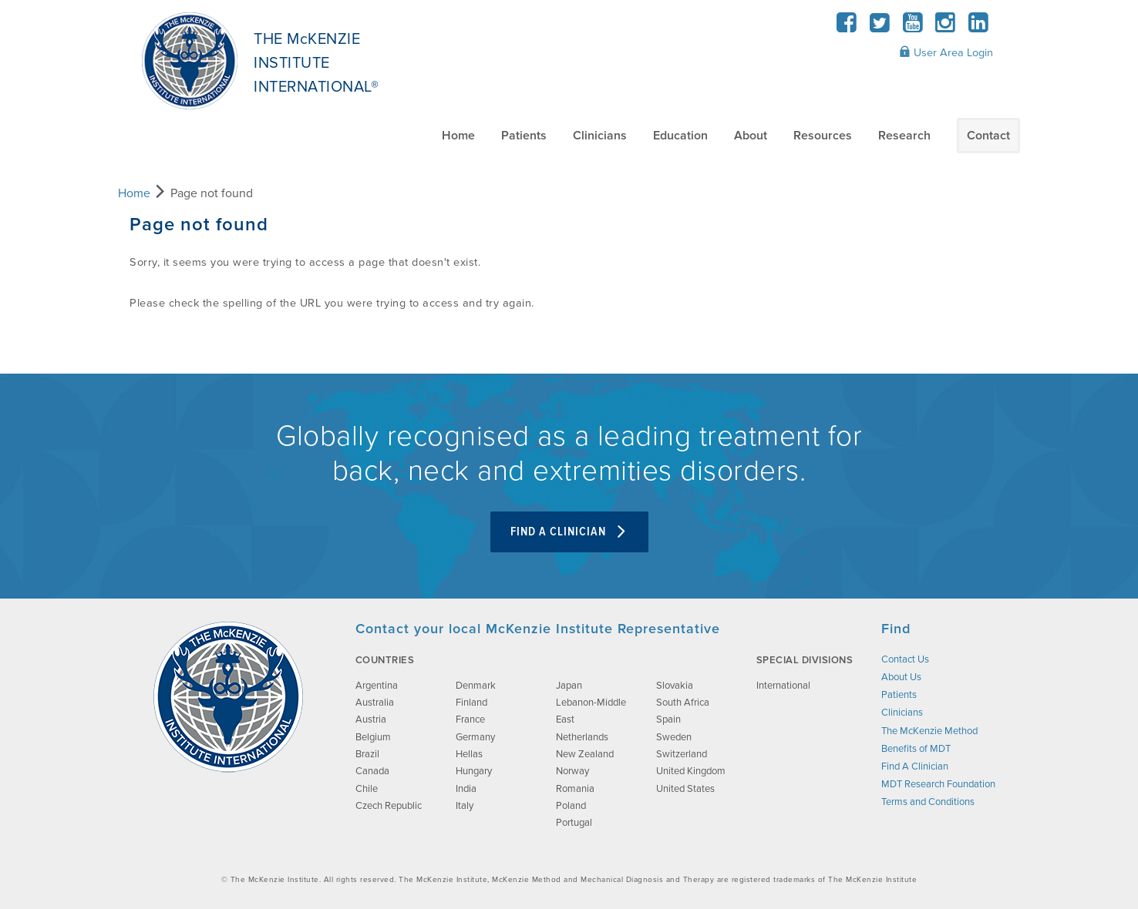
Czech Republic (388, 806)
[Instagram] (946, 27)
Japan (569, 685)
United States (685, 789)
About (750, 135)
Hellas (469, 754)
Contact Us (905, 659)
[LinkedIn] (978, 27)
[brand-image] (228, 697)
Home (458, 135)
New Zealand (585, 754)
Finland (471, 702)
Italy (464, 806)
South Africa (682, 702)
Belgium (373, 737)
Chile (366, 789)
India (466, 789)
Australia (374, 702)
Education (680, 135)
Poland (571, 806)
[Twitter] (880, 27)
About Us (901, 677)
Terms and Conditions (928, 802)
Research (904, 135)
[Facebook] (847, 27)
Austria (370, 719)
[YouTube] (912, 27)
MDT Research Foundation (938, 784)
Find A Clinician (569, 532)
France (470, 719)
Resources (822, 135)
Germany (475, 737)
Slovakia (674, 685)
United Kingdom (691, 771)
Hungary (474, 771)
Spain (668, 719)
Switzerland (681, 754)
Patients (524, 135)
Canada (372, 771)
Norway (572, 771)
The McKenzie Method (929, 731)
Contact (988, 135)
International (783, 685)
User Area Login (946, 52)
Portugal (574, 823)
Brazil (367, 754)
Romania (575, 789)
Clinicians (600, 135)
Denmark (476, 685)
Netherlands (582, 737)
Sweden (674, 737)
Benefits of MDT (916, 749)
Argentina (376, 685)
